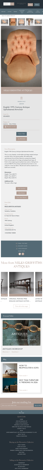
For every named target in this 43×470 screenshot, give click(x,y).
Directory (6, 318)
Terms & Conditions (21, 402)
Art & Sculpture (38, 11)
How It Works (21, 411)
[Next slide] (39, 39)
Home (21, 385)
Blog (21, 396)
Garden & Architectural (30, 11)
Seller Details (21, 159)
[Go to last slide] (3, 39)
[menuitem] (5, 22)
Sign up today (38, 371)
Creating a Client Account (21, 391)
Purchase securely (10, 93)
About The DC (21, 400)
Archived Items (22, 420)
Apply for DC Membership (21, 434)
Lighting (9, 11)
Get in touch (26, 454)
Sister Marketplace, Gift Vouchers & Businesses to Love (21, 398)
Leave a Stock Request (21, 389)
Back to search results (8, 15)
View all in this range (21, 272)
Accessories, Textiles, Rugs (22, 11)
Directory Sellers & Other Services (21, 393)
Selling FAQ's (21, 432)
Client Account (21, 412)
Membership (21, 429)
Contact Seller (21, 100)
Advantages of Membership (21, 431)
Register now (17, 454)
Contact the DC (21, 394)
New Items (21, 418)
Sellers (30, 4)
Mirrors (15, 11)
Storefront (15, 318)
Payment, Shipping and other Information (21, 416)
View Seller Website (21, 163)
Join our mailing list (21, 387)
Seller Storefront (21, 154)
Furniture (3, 11)
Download (21, 105)
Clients (37, 4)
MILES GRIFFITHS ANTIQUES (13, 172)
